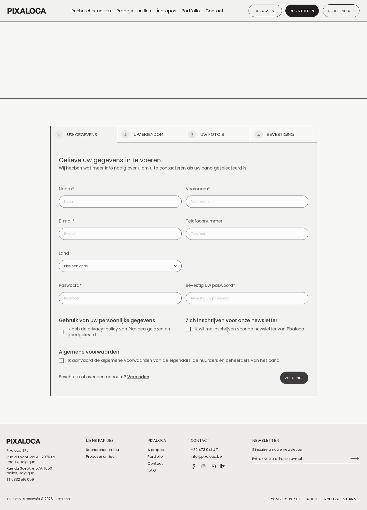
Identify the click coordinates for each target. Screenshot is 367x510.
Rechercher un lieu (91, 11)
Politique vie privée (342, 499)
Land (64, 259)
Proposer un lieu (134, 11)
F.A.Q (152, 470)
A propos (156, 450)
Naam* (66, 195)
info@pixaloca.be (206, 456)
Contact (214, 11)
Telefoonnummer (204, 227)
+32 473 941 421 (205, 450)
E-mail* (66, 227)
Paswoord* (70, 291)
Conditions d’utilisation (294, 499)
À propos (166, 11)
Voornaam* (198, 195)
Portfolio (191, 11)
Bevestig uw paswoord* (210, 291)
